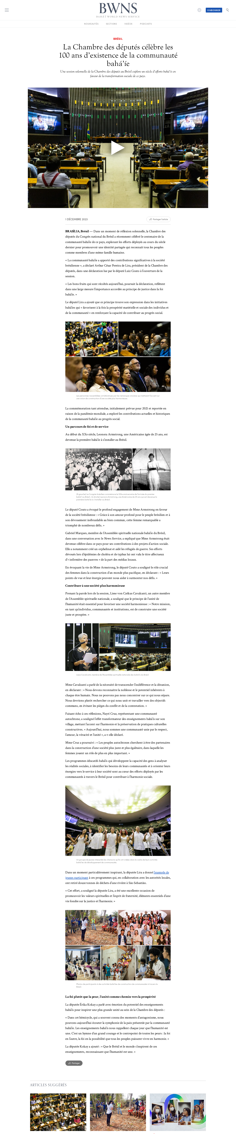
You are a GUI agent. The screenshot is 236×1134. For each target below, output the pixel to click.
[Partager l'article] (158, 219)
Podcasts (146, 23)
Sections (111, 23)
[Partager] (74, 1063)
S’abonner (213, 10)
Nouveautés (91, 23)
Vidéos (128, 23)
